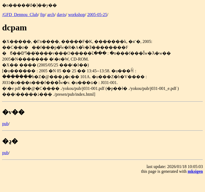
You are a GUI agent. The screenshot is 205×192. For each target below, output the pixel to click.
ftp (42, 14)
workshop (76, 14)
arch (51, 14)
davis (61, 14)
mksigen (195, 171)
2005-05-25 (97, 14)
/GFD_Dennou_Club (20, 14)
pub (5, 123)
